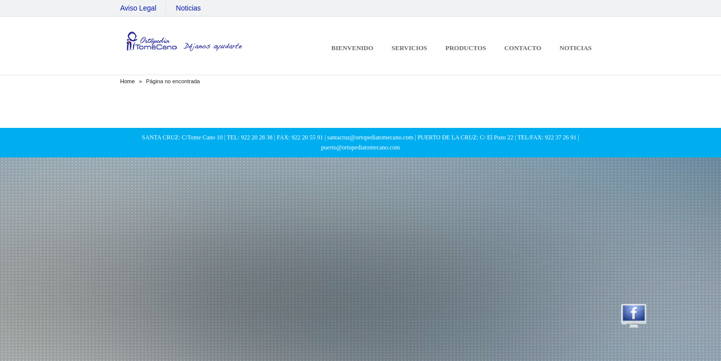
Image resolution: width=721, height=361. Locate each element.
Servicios (409, 48)
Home (127, 81)
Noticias (188, 8)
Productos (465, 48)
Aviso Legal (138, 8)
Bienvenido (352, 48)
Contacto (522, 48)
